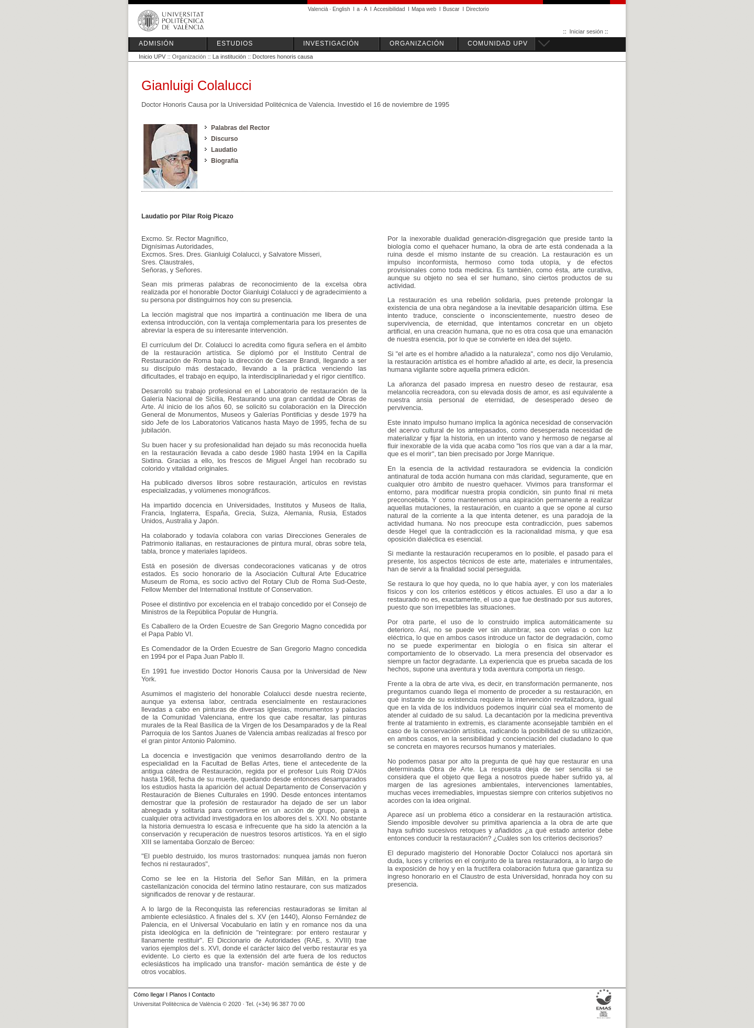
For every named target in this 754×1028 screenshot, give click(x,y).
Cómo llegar (149, 994)
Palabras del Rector (240, 127)
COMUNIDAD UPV (498, 43)
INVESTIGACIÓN (331, 43)
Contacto (203, 994)
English (341, 9)
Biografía (224, 160)
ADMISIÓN (156, 43)
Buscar (451, 9)
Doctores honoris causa (282, 56)
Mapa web (424, 9)
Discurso (224, 138)
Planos (177, 994)
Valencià (318, 9)
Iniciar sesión (586, 31)
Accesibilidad (389, 9)
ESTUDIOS (235, 43)
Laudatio (224, 149)
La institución (229, 56)
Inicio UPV (152, 56)
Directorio (477, 9)
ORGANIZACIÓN (417, 43)
